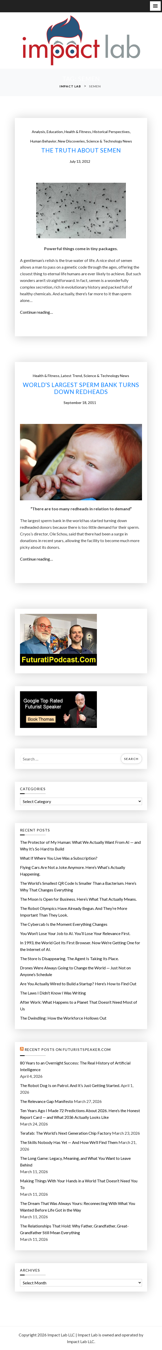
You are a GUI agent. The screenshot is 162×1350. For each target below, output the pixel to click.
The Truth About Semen (81, 150)
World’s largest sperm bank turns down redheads (81, 388)
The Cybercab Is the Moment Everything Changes (63, 924)
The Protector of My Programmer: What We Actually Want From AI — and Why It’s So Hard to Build (80, 845)
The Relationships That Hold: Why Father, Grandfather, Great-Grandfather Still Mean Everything (74, 1229)
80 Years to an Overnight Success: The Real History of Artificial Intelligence (75, 1066)
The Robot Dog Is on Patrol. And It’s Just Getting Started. (70, 1085)
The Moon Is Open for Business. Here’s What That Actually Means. (78, 899)
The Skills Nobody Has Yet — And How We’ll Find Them (69, 1142)
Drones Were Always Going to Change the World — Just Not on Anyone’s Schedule (75, 971)
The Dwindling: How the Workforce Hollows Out (63, 1018)
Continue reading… (38, 312)
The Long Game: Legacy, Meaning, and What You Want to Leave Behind (75, 1161)
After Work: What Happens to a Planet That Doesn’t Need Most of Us (78, 1005)
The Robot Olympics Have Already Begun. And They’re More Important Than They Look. (73, 911)
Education (55, 131)
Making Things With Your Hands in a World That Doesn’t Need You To (78, 1184)
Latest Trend (71, 375)
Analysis (38, 131)
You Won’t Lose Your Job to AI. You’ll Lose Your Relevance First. (75, 933)
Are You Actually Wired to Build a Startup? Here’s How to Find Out (78, 983)
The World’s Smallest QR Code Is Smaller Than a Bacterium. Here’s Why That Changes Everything (78, 886)
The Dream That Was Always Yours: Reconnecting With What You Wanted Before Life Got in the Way (77, 1206)
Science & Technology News (109, 141)
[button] (155, 6)
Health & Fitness (77, 131)
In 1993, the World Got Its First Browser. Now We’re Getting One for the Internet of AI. (80, 946)
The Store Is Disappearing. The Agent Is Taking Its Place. (69, 958)
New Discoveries (71, 141)
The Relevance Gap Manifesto (46, 1101)
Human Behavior (43, 141)
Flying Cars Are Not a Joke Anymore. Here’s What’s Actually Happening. (72, 870)
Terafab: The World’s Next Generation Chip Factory (65, 1133)
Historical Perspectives (111, 131)
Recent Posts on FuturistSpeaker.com (68, 1050)
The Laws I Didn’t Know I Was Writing (53, 992)
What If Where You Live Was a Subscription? (58, 858)
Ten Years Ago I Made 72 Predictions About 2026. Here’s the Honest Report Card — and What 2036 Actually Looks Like (80, 1114)
